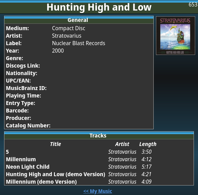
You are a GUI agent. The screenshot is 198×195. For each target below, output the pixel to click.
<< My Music (97, 191)
